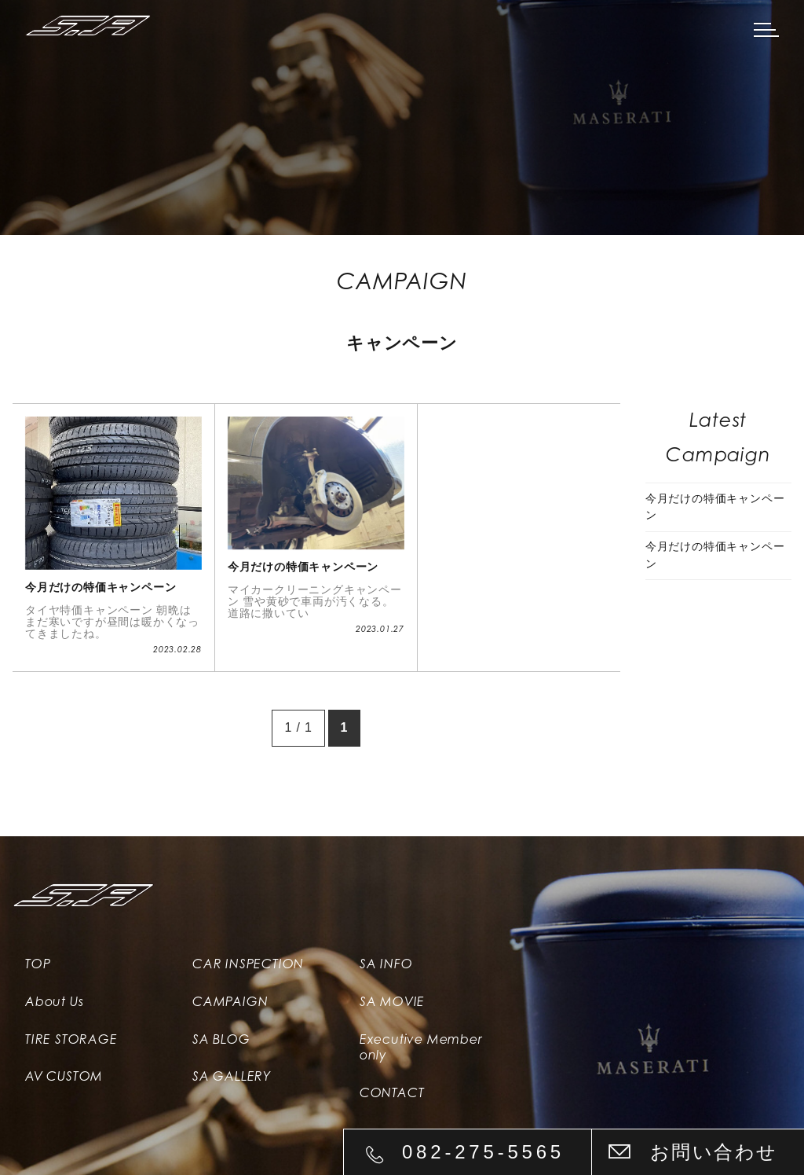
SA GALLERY (231, 1077)
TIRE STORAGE (71, 1039)
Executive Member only (421, 1047)
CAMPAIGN (230, 1001)
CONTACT (392, 1092)
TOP (37, 964)
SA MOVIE (392, 1001)
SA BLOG (221, 1039)
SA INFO (386, 964)
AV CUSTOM (64, 1077)
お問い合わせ (713, 1151)
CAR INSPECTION (248, 964)
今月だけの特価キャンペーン (715, 507)
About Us (54, 1001)
